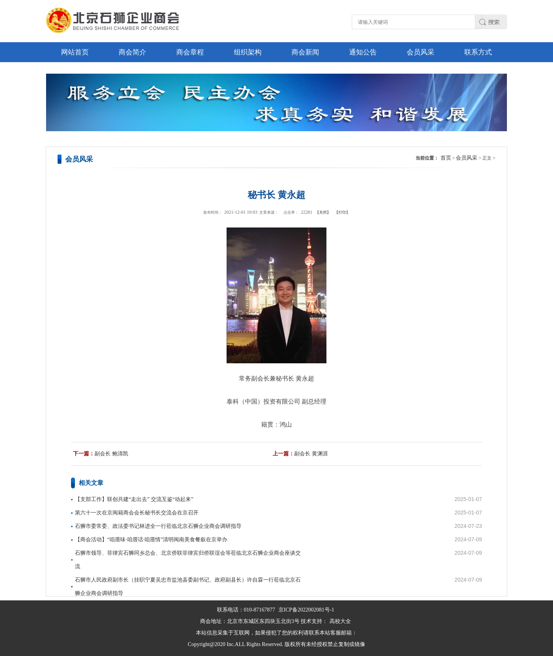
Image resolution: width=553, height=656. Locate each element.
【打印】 (342, 212)
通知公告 (363, 52)
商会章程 (190, 52)
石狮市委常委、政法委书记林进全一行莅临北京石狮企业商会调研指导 (158, 526)
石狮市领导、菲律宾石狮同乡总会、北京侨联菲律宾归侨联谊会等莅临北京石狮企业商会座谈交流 (188, 559)
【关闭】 (323, 212)
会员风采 (420, 52)
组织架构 (248, 52)
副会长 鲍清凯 (111, 454)
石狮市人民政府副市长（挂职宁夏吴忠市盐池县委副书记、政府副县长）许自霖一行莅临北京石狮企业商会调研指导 (188, 586)
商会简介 (132, 52)
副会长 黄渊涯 (311, 454)
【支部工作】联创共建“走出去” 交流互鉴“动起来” (134, 499)
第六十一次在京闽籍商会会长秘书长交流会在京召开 (137, 513)
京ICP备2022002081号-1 (306, 610)
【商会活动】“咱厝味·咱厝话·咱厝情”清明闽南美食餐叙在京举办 (151, 539)
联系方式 (478, 52)
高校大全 (340, 621)
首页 (445, 158)
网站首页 (75, 52)
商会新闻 (305, 52)
